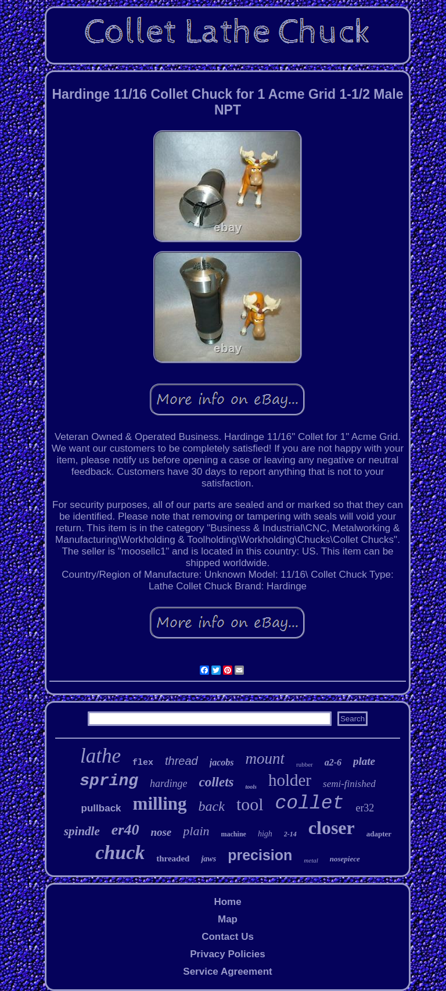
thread (181, 760)
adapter (378, 833)
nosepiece (345, 858)
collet (309, 803)
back (212, 806)
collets (216, 782)
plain (196, 831)
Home (227, 901)
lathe (100, 756)
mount (265, 758)
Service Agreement (227, 971)
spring (109, 781)
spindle (82, 831)
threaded (172, 858)
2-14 (290, 834)
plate (364, 761)
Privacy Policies (227, 954)
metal (311, 860)
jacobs (222, 762)
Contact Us (228, 936)
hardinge (168, 783)
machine (233, 834)
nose (160, 832)
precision (260, 855)
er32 (364, 808)
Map (228, 919)
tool (250, 804)
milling (160, 803)
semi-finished (349, 783)
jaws (208, 858)
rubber (304, 764)
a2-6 (333, 762)
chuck (120, 852)
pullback (101, 808)
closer (331, 827)
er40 (125, 829)
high (265, 833)
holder (289, 780)
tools (250, 787)
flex (142, 763)
